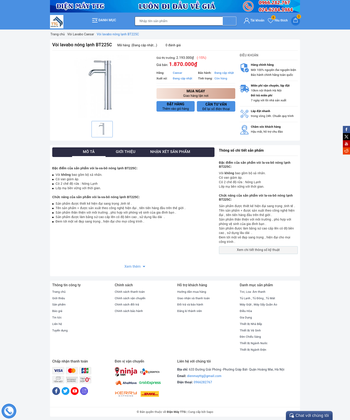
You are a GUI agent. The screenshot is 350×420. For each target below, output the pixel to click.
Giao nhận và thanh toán (194, 297)
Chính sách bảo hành (130, 309)
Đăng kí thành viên (190, 309)
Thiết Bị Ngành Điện (254, 348)
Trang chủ (59, 290)
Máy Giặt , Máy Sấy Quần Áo (260, 303)
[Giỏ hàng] (295, 20)
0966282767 (203, 381)
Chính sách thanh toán (131, 290)
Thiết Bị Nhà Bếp (252, 322)
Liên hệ (57, 322)
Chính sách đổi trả (128, 303)
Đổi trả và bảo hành (191, 303)
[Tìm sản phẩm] (179, 20)
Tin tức (57, 316)
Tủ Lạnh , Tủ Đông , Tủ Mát (259, 297)
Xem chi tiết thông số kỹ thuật (258, 248)
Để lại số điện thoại (216, 105)
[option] (102, 85)
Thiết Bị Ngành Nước (255, 342)
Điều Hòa (246, 309)
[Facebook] (56, 390)
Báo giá (57, 309)
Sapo (209, 410)
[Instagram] (84, 390)
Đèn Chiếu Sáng (251, 335)
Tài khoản (254, 19)
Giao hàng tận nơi (196, 91)
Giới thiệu (59, 297)
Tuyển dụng (60, 329)
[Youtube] (75, 390)
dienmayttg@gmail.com (204, 374)
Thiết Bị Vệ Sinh (251, 329)
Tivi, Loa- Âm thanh (253, 290)
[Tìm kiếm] (229, 20)
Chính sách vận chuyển (131, 297)
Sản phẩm (59, 303)
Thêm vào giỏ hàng (175, 105)
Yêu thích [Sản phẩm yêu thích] (278, 19)
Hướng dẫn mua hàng (192, 290)
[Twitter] (65, 390)
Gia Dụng (246, 316)
